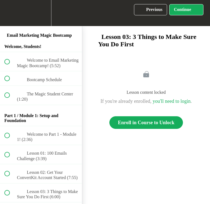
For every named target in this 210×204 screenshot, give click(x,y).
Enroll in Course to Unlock (146, 122)
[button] (10, 13)
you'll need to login (172, 101)
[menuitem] (41, 13)
